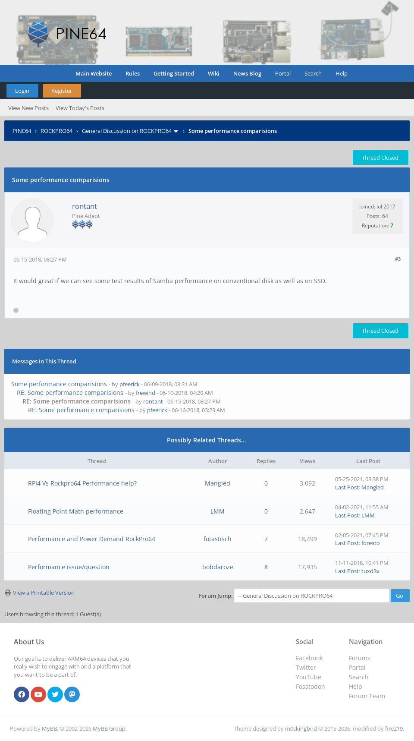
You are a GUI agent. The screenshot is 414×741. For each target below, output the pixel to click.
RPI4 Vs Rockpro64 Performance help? (82, 483)
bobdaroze (217, 567)
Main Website (93, 73)
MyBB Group (109, 728)
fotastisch (218, 539)
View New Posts (28, 108)
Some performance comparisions (59, 384)
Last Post (347, 487)
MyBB (49, 728)
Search (313, 73)
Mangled (217, 483)
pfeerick (129, 384)
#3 (398, 258)
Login (22, 91)
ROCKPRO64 (56, 131)
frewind (145, 393)
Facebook (309, 658)
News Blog (247, 73)
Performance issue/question (69, 567)
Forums (359, 658)
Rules (132, 73)
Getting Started (174, 73)
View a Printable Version (44, 592)
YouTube (308, 677)
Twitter (306, 667)
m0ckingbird (301, 728)
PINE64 (22, 131)
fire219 (394, 728)
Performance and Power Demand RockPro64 (91, 539)
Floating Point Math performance (75, 511)
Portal (283, 73)
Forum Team (367, 696)
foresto (370, 543)
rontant (84, 206)
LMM (217, 511)
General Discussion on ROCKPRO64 (127, 131)
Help (342, 73)
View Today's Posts (80, 108)
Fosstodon (310, 686)
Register (61, 91)
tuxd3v (370, 571)
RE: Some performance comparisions (70, 392)
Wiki (214, 73)
